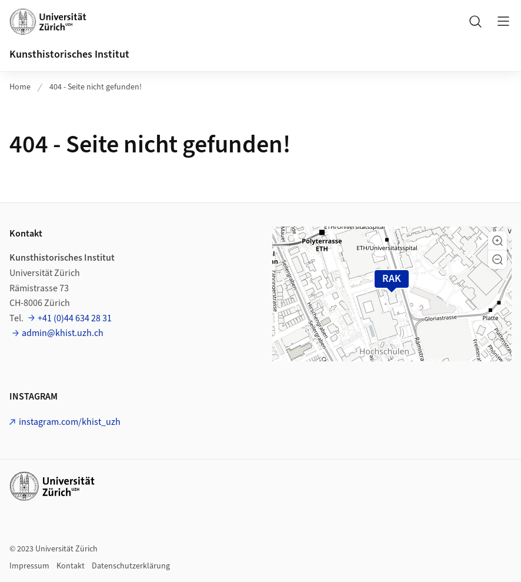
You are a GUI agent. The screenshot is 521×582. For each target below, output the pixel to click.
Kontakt (70, 566)
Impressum (29, 566)
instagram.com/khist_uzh (70, 421)
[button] (497, 240)
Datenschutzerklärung (131, 566)
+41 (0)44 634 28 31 (75, 318)
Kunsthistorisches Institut (69, 54)
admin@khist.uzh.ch (62, 333)
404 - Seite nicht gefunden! (95, 87)
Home (20, 87)
